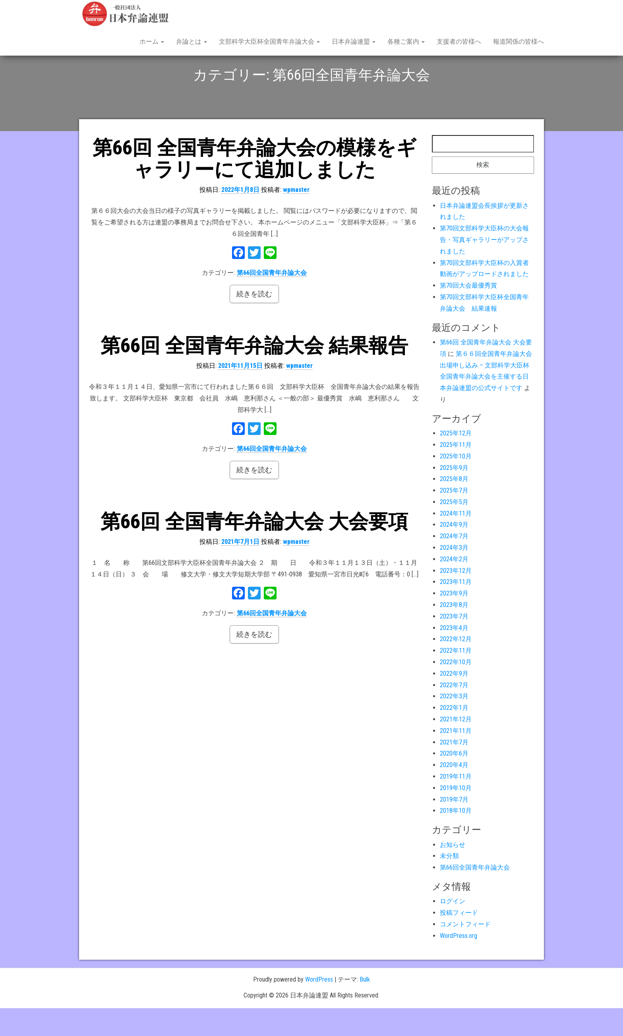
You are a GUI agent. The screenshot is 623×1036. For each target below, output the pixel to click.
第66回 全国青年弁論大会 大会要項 (254, 549)
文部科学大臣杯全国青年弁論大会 (269, 41)
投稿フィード (459, 940)
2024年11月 (456, 541)
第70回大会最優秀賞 (468, 313)
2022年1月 (454, 735)
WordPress (319, 1007)
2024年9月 (454, 552)
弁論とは (191, 41)
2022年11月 (456, 678)
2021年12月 (456, 747)
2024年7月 (454, 564)
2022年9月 (454, 701)
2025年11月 (456, 472)
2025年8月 (454, 506)
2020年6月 (454, 781)
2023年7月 (454, 644)
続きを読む (254, 321)
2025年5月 (454, 529)
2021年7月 (454, 770)
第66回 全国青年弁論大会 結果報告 (254, 373)
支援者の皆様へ (459, 41)
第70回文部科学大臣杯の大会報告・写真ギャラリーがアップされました (484, 267)
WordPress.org (458, 963)
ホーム (151, 41)
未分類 (449, 883)
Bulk (365, 1007)
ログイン (452, 929)
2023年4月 (454, 655)
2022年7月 (454, 713)
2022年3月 (454, 724)
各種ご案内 (406, 41)
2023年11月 (456, 609)
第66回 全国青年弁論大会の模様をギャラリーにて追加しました (254, 186)
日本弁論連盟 (353, 41)
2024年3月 (454, 575)
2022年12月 (456, 667)
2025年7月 (454, 518)
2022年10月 (456, 690)
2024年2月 (454, 587)
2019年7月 (454, 827)
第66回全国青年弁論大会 (272, 300)
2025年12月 (456, 461)
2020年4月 (454, 792)
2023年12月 (456, 598)
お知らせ (452, 872)
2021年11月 (456, 758)
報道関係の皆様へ (518, 41)
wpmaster (296, 217)
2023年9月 (454, 621)
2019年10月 (456, 816)
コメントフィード (465, 952)
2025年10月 (456, 484)
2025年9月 (454, 495)
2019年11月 (456, 804)
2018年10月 (456, 838)
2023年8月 (454, 632)
